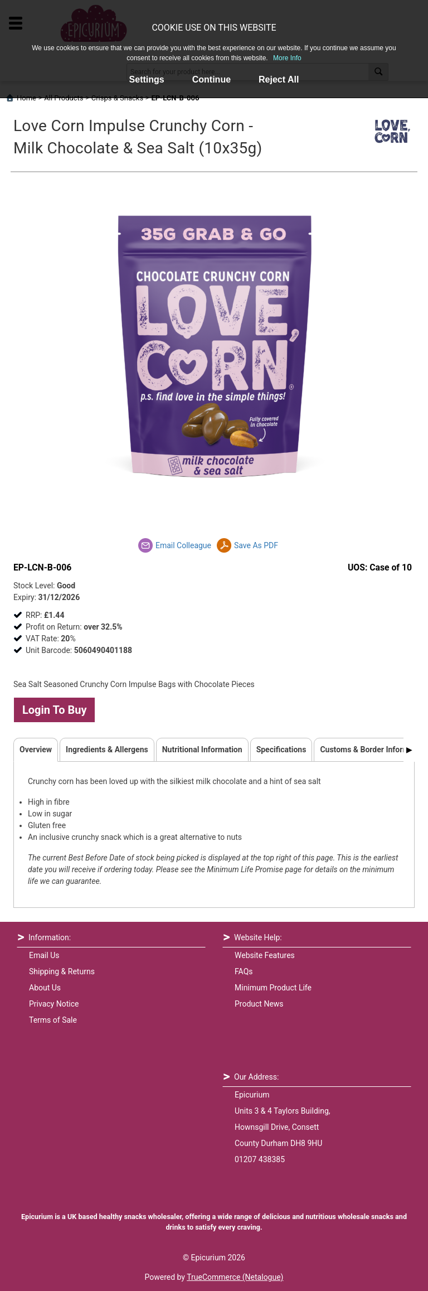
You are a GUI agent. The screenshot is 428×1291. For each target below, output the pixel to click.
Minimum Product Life (273, 987)
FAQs (244, 971)
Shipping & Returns (62, 971)
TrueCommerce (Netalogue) (235, 1277)
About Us (45, 987)
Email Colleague (183, 545)
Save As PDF (256, 545)
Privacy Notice (54, 1003)
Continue (211, 79)
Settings (146, 79)
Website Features (265, 955)
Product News (259, 1003)
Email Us (44, 955)
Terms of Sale (53, 1020)
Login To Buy (54, 710)
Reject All (279, 79)
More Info (287, 58)
